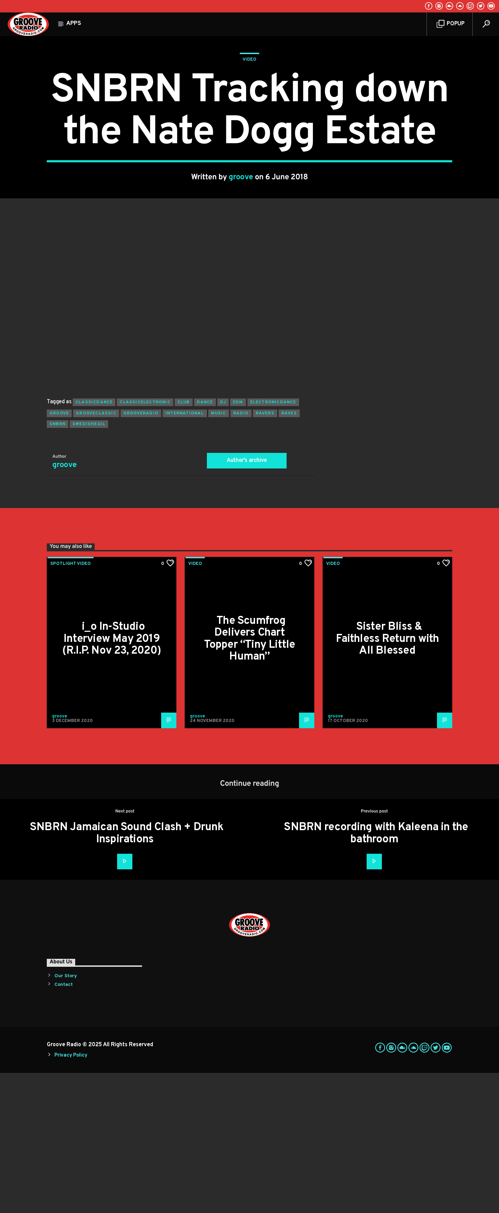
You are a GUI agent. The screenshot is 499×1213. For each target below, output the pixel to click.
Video (249, 129)
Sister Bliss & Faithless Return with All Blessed (387, 779)
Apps (73, 23)
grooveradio (140, 553)
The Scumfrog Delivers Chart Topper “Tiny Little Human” (249, 779)
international (184, 553)
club (183, 542)
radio (241, 553)
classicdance (94, 542)
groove (241, 247)
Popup (451, 24)
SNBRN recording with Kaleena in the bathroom (376, 974)
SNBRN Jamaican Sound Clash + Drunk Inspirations (126, 974)
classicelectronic (145, 542)
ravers (265, 553)
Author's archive (247, 600)
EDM (238, 542)
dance (205, 542)
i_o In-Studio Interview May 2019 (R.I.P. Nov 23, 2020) (111, 779)
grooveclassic (96, 553)
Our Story (65, 1116)
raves (289, 553)
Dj (223, 542)
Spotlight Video (70, 704)
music (218, 553)
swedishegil (88, 564)
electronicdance (273, 542)
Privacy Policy (70, 1195)
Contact (63, 1125)
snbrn (57, 564)
